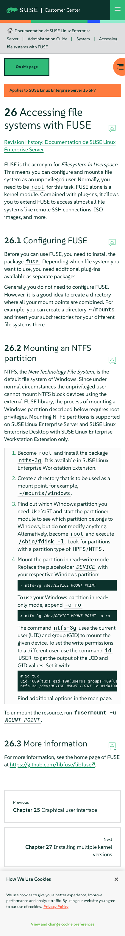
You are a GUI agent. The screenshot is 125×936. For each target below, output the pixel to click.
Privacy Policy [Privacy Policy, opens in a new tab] (55, 906)
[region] (62, 903)
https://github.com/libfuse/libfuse (50, 764)
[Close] (116, 879)
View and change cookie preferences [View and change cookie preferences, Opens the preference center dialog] (62, 924)
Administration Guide (47, 39)
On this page (27, 66)
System (83, 39)
